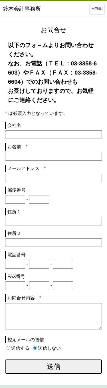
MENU (96, 9)
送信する (18, 348)
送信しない (47, 348)
